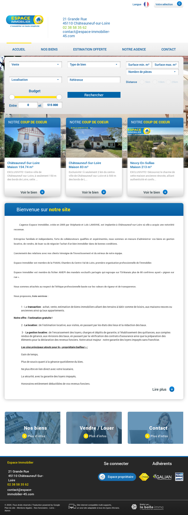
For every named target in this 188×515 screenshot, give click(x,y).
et (39, 105)
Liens (51, 508)
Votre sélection (164, 4)
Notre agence (134, 49)
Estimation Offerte (90, 49)
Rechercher (93, 94)
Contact (168, 49)
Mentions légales (24, 508)
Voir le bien (33, 192)
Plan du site (10, 508)
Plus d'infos (33, 436)
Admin (7, 511)
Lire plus (163, 389)
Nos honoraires (41, 508)
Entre (12, 105)
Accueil (18, 49)
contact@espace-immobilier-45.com (86, 33)
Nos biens (49, 49)
